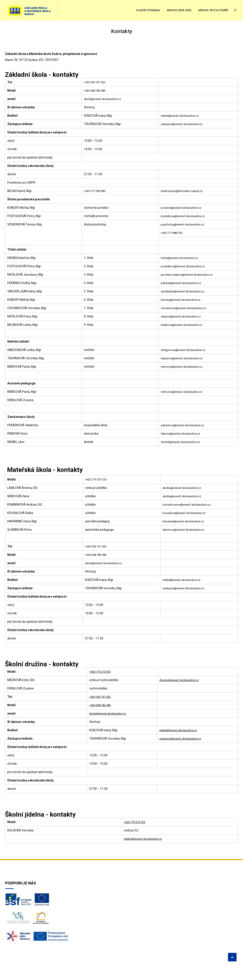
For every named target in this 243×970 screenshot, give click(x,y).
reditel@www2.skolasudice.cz (180, 115)
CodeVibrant (171, 957)
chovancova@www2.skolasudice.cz (183, 308)
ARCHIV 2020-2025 (179, 10)
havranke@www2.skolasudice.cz (183, 521)
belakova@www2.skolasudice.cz (181, 324)
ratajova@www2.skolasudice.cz (181, 316)
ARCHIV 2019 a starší (213, 10)
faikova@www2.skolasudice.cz (180, 433)
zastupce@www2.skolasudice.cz (181, 124)
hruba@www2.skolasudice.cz (179, 258)
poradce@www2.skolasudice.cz (181, 207)
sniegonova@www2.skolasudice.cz (183, 350)
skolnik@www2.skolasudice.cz (180, 442)
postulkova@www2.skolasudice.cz (183, 216)
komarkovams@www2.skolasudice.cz (186, 504)
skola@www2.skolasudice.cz (102, 99)
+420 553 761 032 (94, 82)
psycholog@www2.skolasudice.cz (182, 224)
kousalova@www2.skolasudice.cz (184, 513)
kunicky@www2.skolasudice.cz (180, 299)
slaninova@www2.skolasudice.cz (183, 529)
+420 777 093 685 (94, 191)
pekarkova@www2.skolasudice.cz (183, 425)
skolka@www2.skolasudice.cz (182, 488)
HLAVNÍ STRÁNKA (148, 10)
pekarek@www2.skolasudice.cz (181, 283)
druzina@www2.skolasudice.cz (179, 680)
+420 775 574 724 (95, 479)
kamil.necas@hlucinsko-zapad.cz (182, 191)
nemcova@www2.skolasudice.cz (181, 366)
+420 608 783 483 (94, 90)
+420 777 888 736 (171, 232)
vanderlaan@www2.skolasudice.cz (182, 291)
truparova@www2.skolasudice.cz (182, 358)
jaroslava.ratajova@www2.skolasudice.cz (187, 274)
